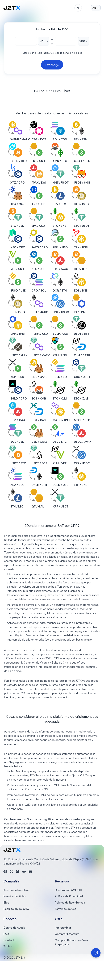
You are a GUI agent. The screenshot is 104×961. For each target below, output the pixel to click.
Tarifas (7, 946)
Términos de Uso (65, 908)
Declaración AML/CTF (69, 890)
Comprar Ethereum (67, 934)
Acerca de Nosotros (16, 890)
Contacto (9, 940)
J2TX (56, 658)
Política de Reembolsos (70, 902)
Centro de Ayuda (14, 927)
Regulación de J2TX (16, 908)
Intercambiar (63, 927)
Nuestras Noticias (14, 896)
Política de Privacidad (69, 896)
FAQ (6, 934)
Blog (6, 902)
